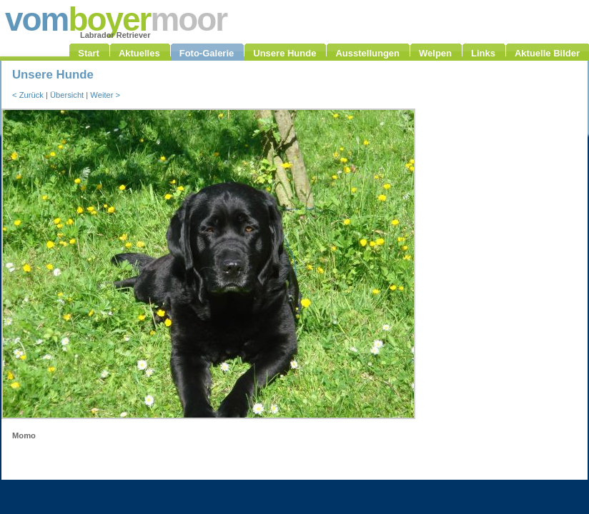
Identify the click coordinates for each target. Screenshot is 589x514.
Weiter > (105, 95)
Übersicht (67, 95)
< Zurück (28, 95)
